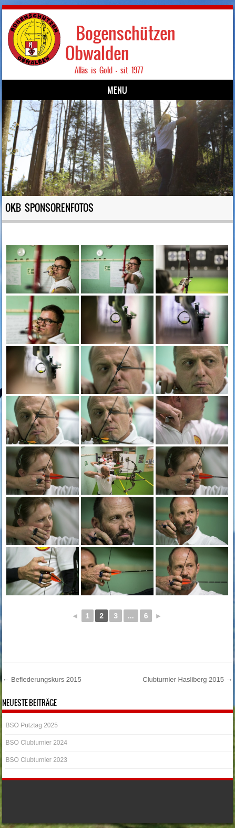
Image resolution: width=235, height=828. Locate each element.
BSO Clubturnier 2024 (36, 742)
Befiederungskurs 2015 (41, 679)
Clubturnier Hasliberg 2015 (187, 679)
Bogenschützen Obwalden (120, 43)
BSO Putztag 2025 (31, 725)
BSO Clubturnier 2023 (36, 760)
